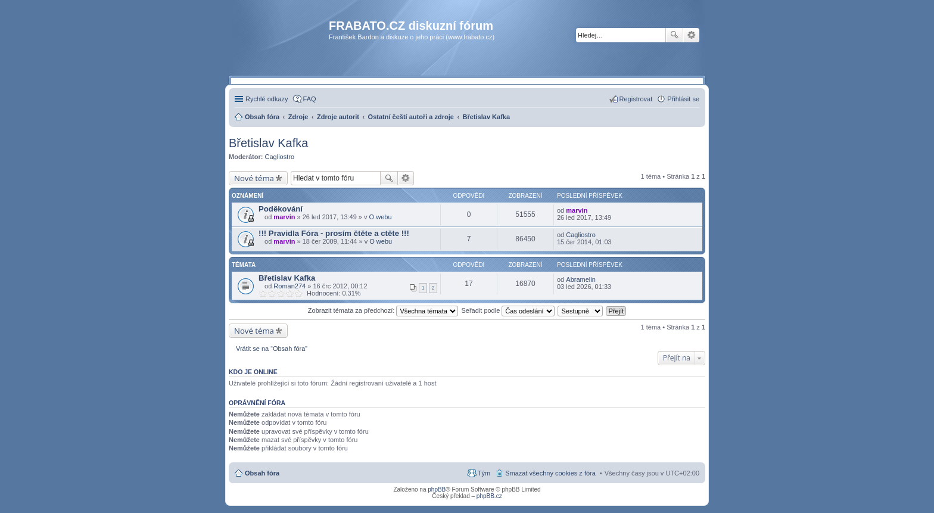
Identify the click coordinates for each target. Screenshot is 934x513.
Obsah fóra (262, 473)
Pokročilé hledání (691, 35)
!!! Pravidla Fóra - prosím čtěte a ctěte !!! (334, 233)
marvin (284, 216)
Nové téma (254, 178)
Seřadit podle (508, 310)
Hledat (674, 35)
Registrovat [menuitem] (636, 98)
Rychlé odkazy (266, 98)
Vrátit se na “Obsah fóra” (271, 348)
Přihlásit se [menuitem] (683, 98)
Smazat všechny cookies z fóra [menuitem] (550, 473)
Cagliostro (280, 156)
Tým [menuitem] (484, 473)
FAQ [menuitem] (309, 98)
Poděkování (281, 208)
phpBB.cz (489, 496)
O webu (380, 216)
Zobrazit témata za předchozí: (383, 310)
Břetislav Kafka (268, 143)
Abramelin (581, 279)
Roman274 (289, 286)
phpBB (437, 489)
